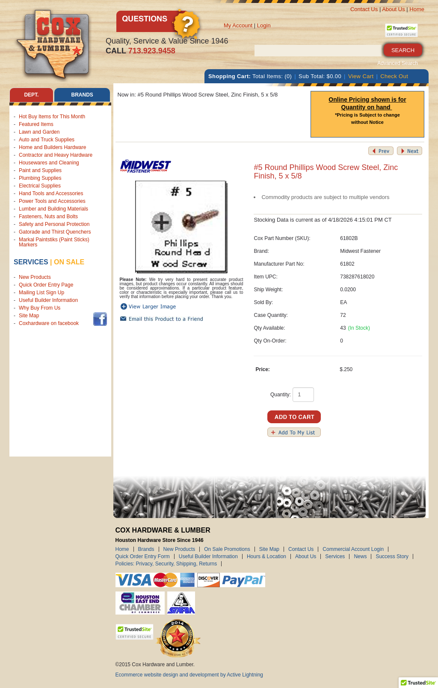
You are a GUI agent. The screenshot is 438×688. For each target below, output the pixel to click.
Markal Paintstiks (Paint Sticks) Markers (54, 242)
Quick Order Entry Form (142, 556)
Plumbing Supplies (40, 178)
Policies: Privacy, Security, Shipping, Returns (166, 564)
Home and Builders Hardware (52, 147)
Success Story (392, 556)
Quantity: (280, 395)
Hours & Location (266, 556)
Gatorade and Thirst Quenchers (55, 232)
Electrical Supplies (40, 186)
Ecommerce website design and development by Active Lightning (189, 675)
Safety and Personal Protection (54, 224)
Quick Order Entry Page (46, 285)
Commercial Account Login (353, 549)
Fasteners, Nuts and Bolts (48, 217)
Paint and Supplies (40, 170)
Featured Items (36, 124)
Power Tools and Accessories (52, 201)
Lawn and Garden (39, 132)
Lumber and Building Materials (53, 209)
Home (416, 9)
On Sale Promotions (227, 549)
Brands (146, 549)
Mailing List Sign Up (41, 293)
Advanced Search (397, 63)
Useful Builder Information (48, 300)
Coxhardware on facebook (50, 323)
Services (31, 262)
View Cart (361, 76)
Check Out (394, 76)
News (360, 556)
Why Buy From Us (39, 308)
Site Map (29, 316)
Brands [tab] (82, 95)
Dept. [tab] (31, 95)
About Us (393, 9)
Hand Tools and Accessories (51, 193)
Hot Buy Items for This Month (52, 117)
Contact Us (364, 9)
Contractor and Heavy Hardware (55, 155)
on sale (69, 262)
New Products (35, 277)
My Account (238, 25)
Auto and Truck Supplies (46, 140)
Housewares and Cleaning (49, 163)
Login (264, 25)
